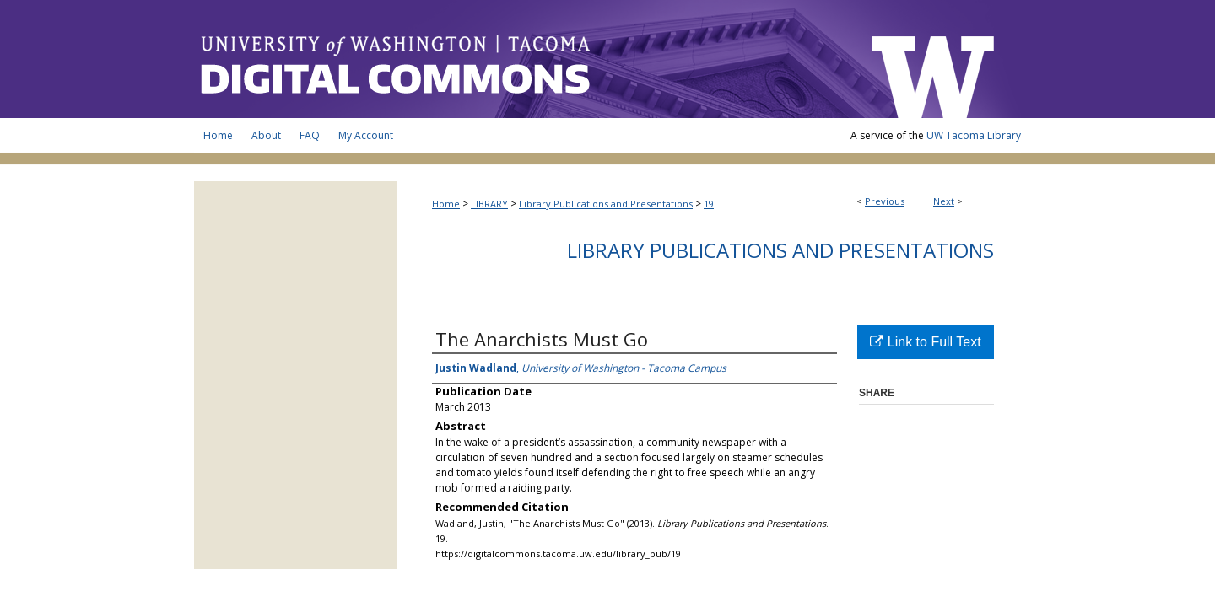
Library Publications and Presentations (606, 203)
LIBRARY (489, 203)
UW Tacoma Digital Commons (523, 59)
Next (943, 201)
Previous (884, 201)
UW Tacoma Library (973, 135)
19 (709, 203)
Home (446, 203)
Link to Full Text (925, 342)
